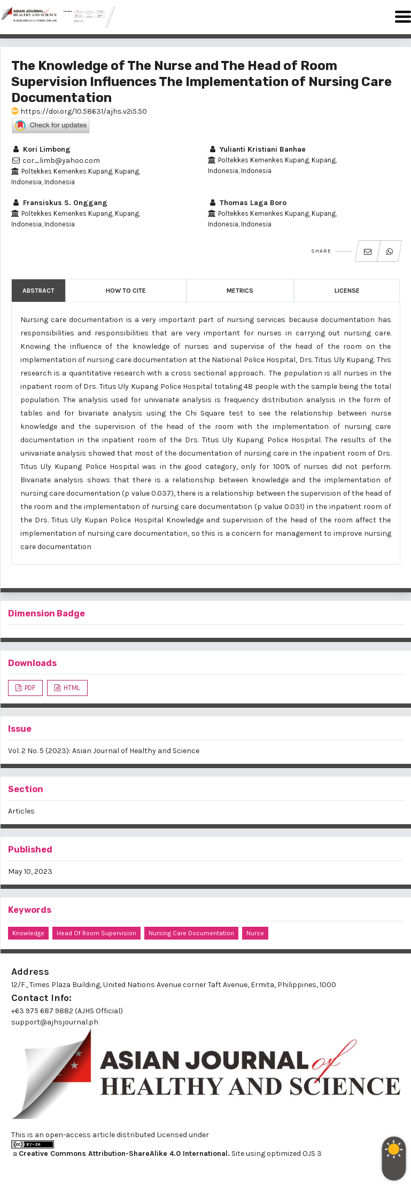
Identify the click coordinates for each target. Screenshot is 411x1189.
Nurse (255, 933)
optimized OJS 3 (293, 1153)
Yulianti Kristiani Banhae (257, 149)
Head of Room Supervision (96, 933)
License (347, 290)
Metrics (240, 290)
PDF (29, 688)
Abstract (38, 290)
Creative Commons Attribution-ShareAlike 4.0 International (123, 1153)
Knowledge (28, 933)
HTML (71, 688)
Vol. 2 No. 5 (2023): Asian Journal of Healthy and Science (103, 750)
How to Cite (126, 290)
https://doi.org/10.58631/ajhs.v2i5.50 (79, 111)
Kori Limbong (41, 149)
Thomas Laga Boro (247, 202)
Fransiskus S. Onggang (59, 202)
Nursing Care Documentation (191, 933)
